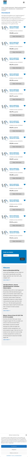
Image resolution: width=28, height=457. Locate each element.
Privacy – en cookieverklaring (16, 455)
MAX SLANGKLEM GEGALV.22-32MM (14, 106)
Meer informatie (17, 36)
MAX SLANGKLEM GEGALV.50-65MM (14, 185)
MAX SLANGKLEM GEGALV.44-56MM (14, 169)
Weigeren (14, 449)
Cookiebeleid (8, 455)
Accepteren (14, 446)
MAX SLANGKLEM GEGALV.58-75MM (14, 200)
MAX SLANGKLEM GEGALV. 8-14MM (14, 27)
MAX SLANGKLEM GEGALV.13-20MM (14, 59)
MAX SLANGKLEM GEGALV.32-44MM (14, 137)
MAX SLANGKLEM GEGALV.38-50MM (14, 153)
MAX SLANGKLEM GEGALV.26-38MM (14, 122)
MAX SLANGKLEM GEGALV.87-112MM (14, 232)
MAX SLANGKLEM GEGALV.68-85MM (14, 216)
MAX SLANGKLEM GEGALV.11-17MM (14, 43)
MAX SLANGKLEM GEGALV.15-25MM (14, 74)
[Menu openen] (23, 2)
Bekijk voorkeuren (14, 453)
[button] (26, 435)
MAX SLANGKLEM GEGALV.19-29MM (14, 90)
